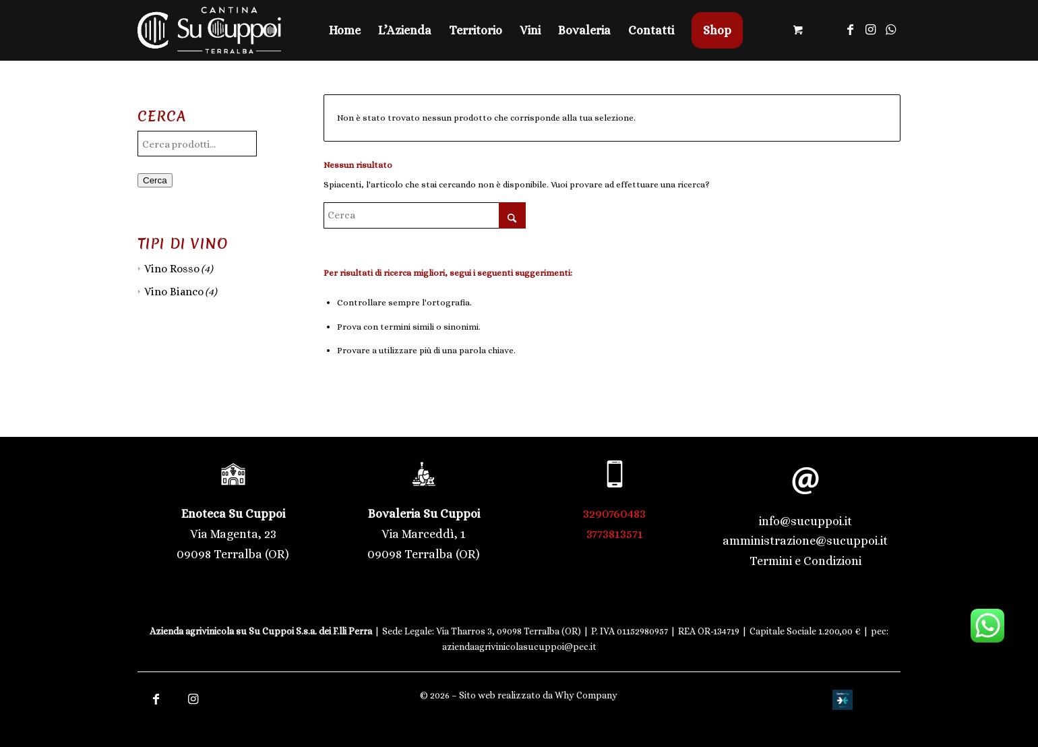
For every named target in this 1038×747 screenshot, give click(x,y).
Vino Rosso (172, 268)
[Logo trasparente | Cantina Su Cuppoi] (209, 30)
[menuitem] (344, 30)
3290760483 (614, 513)
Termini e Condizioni (805, 561)
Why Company (586, 695)
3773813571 (614, 534)
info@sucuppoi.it (805, 521)
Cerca (155, 180)
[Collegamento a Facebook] (850, 30)
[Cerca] (425, 215)
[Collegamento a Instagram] (870, 30)
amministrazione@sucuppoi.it (805, 540)
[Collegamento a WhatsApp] (890, 30)
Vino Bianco (174, 291)
